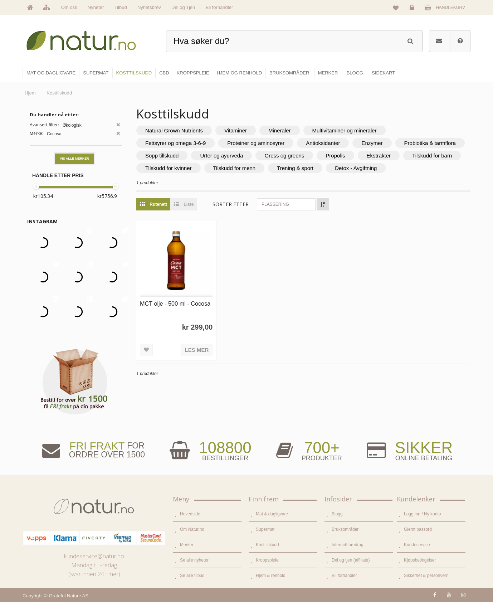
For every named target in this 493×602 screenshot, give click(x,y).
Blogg (337, 513)
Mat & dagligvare (272, 513)
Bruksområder (345, 529)
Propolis (335, 155)
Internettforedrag (347, 544)
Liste (182, 204)
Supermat (265, 529)
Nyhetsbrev (149, 7)
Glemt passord (418, 529)
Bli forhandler (219, 7)
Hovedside (190, 513)
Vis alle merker (74, 158)
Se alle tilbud (192, 575)
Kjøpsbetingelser (420, 560)
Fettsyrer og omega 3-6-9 (175, 143)
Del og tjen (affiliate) (351, 560)
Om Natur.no (192, 529)
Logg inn (413, 9)
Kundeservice (417, 544)
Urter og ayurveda (221, 155)
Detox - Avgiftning (356, 168)
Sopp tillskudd (162, 155)
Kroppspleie (267, 560)
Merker (186, 544)
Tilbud (120, 7)
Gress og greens (284, 155)
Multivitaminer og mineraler (344, 130)
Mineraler (279, 130)
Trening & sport (295, 168)
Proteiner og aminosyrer (255, 143)
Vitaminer (235, 130)
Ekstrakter (379, 155)
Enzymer (371, 143)
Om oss (69, 7)
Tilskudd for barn (432, 155)
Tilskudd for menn (234, 168)
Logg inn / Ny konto (422, 513)
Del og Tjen (183, 7)
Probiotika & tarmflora (430, 143)
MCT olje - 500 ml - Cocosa (175, 303)
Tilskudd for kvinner (168, 168)
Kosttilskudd (267, 544)
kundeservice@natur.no (94, 556)
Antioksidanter (323, 143)
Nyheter (96, 7)
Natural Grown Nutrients (174, 130)
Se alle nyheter (194, 560)
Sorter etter (231, 204)
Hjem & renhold (270, 575)
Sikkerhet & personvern (426, 575)
